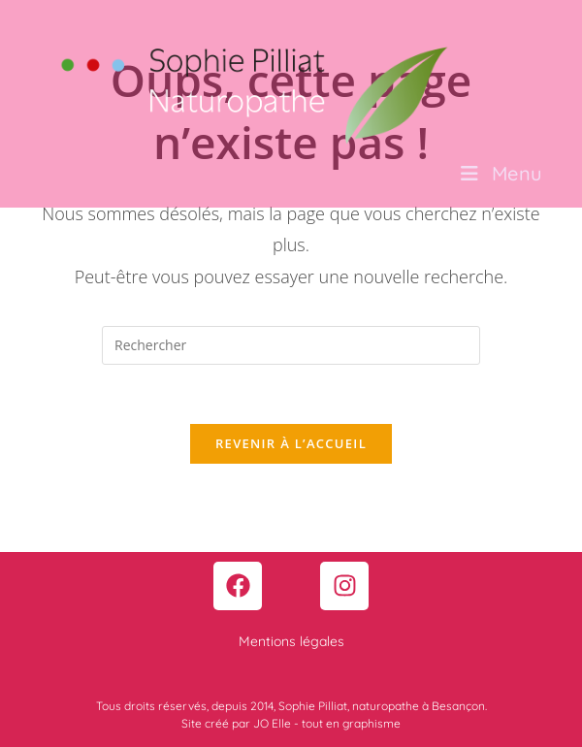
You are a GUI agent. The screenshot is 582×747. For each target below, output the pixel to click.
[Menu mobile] (502, 173)
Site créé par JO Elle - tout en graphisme (291, 723)
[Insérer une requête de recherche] (291, 345)
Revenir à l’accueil (291, 443)
